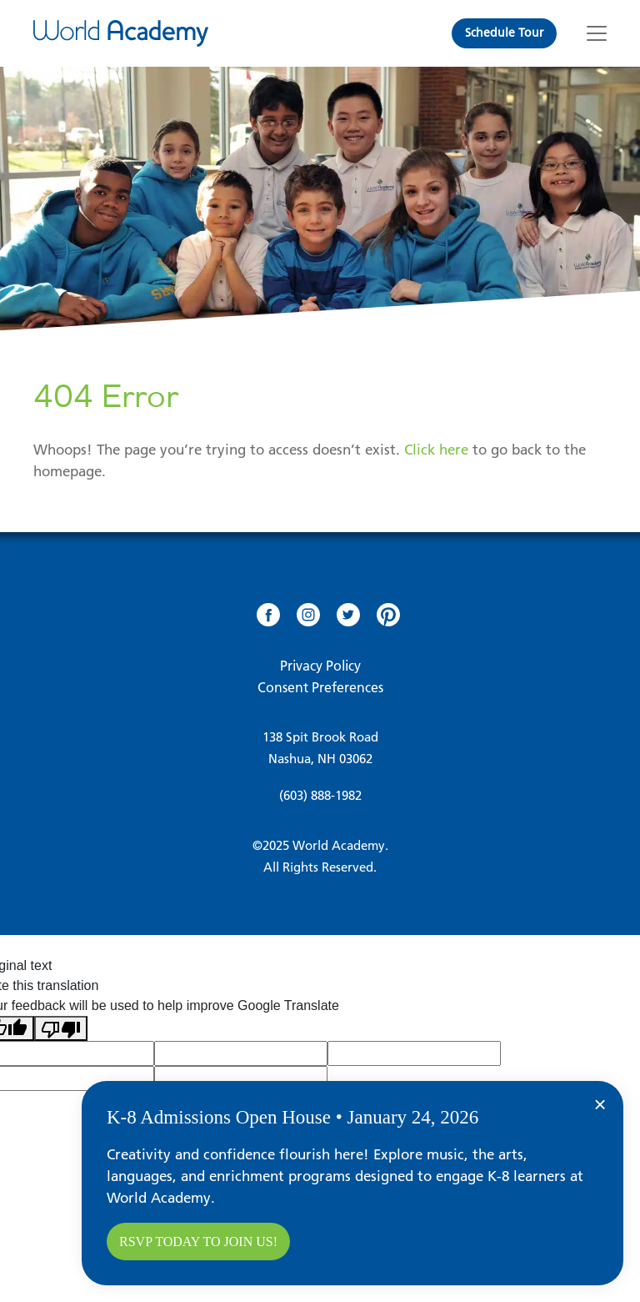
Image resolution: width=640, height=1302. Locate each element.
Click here (436, 449)
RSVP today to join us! (198, 1241)
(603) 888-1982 (320, 795)
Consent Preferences (320, 687)
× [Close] (599, 1103)
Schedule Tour (504, 32)
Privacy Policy (320, 665)
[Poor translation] (61, 1029)
